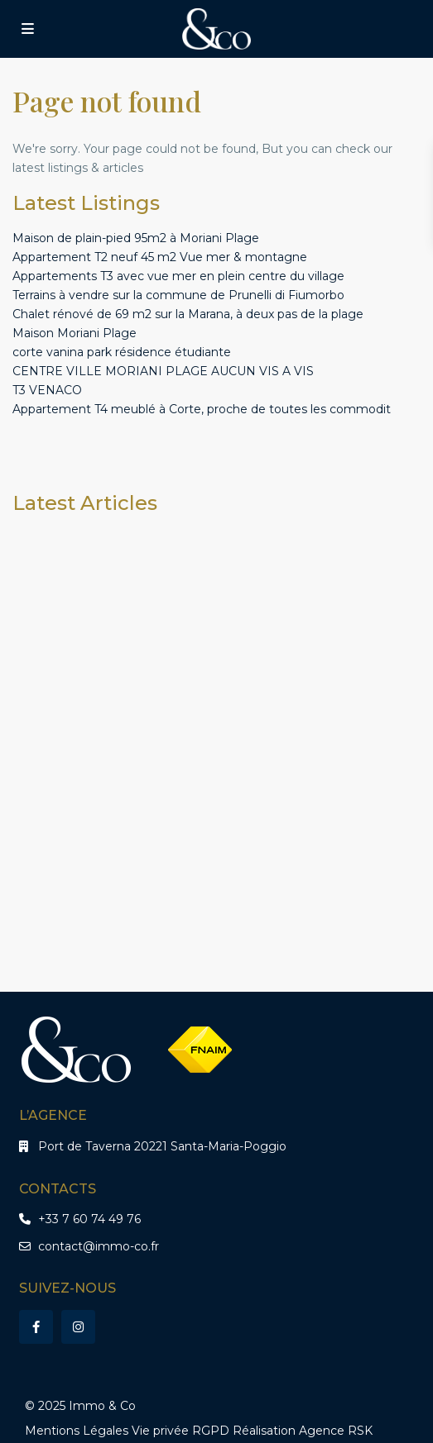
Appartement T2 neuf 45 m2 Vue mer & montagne (159, 257)
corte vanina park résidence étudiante (121, 352)
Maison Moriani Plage (74, 333)
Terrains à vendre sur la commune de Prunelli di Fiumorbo (178, 295)
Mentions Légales (76, 1430)
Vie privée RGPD (180, 1430)
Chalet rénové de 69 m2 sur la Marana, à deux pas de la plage (187, 314)
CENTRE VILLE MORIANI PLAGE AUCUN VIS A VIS (163, 371)
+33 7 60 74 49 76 (89, 1219)
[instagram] (78, 1327)
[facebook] (36, 1327)
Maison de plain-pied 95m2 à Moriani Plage (135, 238)
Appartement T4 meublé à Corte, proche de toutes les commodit (201, 409)
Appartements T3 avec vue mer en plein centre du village (178, 276)
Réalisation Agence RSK (303, 1430)
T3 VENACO (47, 390)
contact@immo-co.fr (98, 1246)
